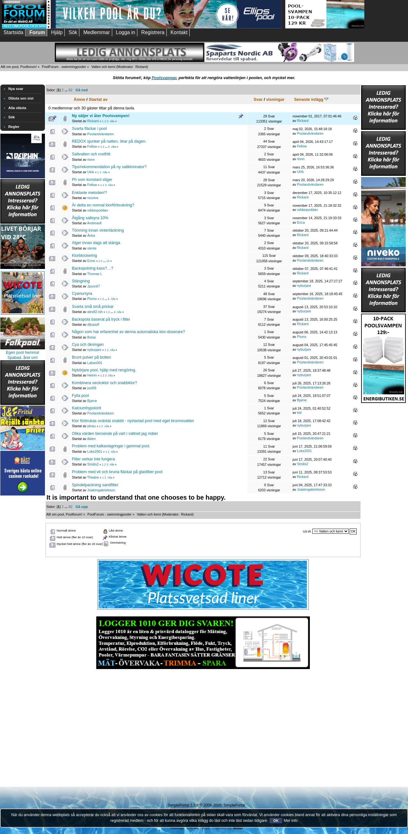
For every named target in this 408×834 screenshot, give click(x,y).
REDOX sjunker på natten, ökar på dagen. (109, 141)
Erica (301, 222)
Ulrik (90, 172)
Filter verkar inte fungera (93, 459)
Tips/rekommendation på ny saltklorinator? (109, 167)
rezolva (92, 198)
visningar (275, 99)
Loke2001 (94, 451)
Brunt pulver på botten (91, 357)
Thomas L (94, 274)
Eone (91, 261)
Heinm (92, 375)
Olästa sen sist (20, 98)
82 (70, 90)
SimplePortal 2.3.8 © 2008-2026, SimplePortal (206, 805)
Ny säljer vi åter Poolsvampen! (100, 116)
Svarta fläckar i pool (89, 128)
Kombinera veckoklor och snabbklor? (104, 383)
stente (92, 248)
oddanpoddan (97, 210)
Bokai (91, 337)
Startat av (98, 99)
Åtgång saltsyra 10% (90, 218)
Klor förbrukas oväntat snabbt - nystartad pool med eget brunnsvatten (133, 421)
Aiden (91, 439)
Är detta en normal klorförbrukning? (103, 205)
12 (107, 261)
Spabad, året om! (22, 357)
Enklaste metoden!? (89, 192)
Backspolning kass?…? (92, 268)
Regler (13, 127)
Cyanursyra (82, 293)
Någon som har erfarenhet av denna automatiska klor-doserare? (128, 332)
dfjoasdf (93, 324)
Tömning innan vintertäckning (98, 230)
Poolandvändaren (100, 134)
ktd (299, 412)
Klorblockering (84, 255)
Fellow (92, 146)
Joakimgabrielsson (101, 490)
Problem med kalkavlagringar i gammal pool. (111, 446)
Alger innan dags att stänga (96, 243)
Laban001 (94, 363)
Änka (91, 235)
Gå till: (307, 531)
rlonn (91, 159)
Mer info (290, 820)
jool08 (91, 388)
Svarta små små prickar (92, 306)
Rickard (141, 67)
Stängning (81, 281)
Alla (112, 121)
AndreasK (94, 223)
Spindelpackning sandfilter (95, 485)
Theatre (93, 477)
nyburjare (304, 285)
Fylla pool (80, 395)
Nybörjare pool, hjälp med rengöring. (104, 370)
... (67, 90)
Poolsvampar (164, 78)
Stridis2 (92, 464)
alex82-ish (95, 312)
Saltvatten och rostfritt (91, 154)
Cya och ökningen (88, 344)
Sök (11, 117)
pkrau (91, 426)
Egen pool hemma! (23, 352)
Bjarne (92, 401)
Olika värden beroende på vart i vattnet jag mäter (115, 433)
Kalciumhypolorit (86, 408)
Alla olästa (17, 108)
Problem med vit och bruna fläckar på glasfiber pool (117, 472)
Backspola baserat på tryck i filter (101, 319)
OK (276, 821)
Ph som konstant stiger (92, 179)
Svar (258, 99)
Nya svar (15, 89)
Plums (92, 299)
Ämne (79, 99)
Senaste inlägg (311, 99)
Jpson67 (93, 286)
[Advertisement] (22, 593)
